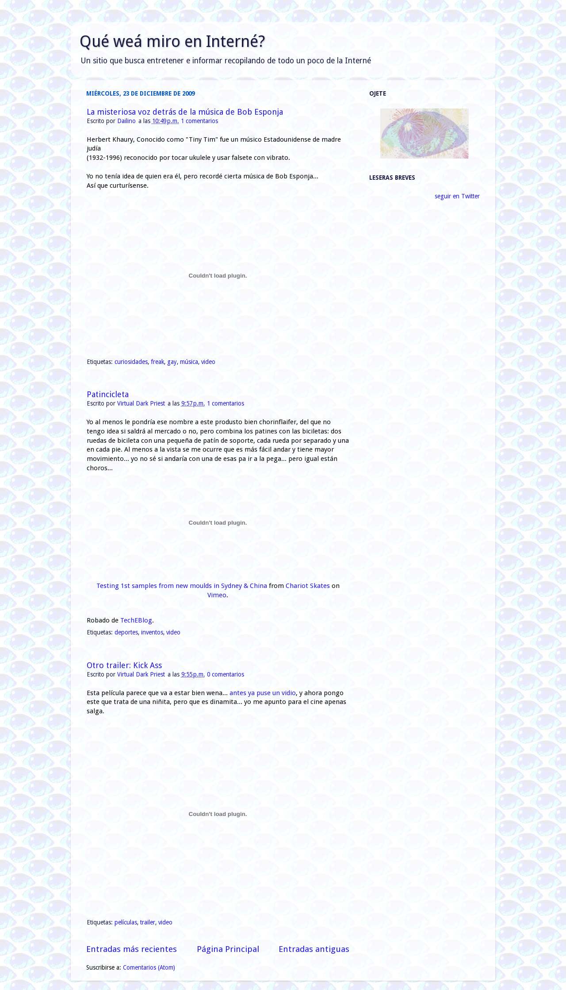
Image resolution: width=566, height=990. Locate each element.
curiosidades (131, 361)
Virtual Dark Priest (142, 403)
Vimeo (216, 595)
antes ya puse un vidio (262, 693)
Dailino (127, 120)
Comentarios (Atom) (149, 967)
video (208, 361)
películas (126, 922)
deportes (126, 632)
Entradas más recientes (131, 949)
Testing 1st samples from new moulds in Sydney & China (181, 586)
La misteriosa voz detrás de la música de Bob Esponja (185, 111)
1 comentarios (199, 120)
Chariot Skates (308, 586)
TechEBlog (136, 620)
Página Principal (228, 949)
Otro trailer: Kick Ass (124, 665)
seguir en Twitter (457, 196)
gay (172, 361)
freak (157, 361)
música (189, 361)
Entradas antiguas (314, 949)
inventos (152, 632)
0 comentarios (225, 674)
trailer (147, 922)
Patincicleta (108, 394)
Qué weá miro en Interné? (172, 41)
